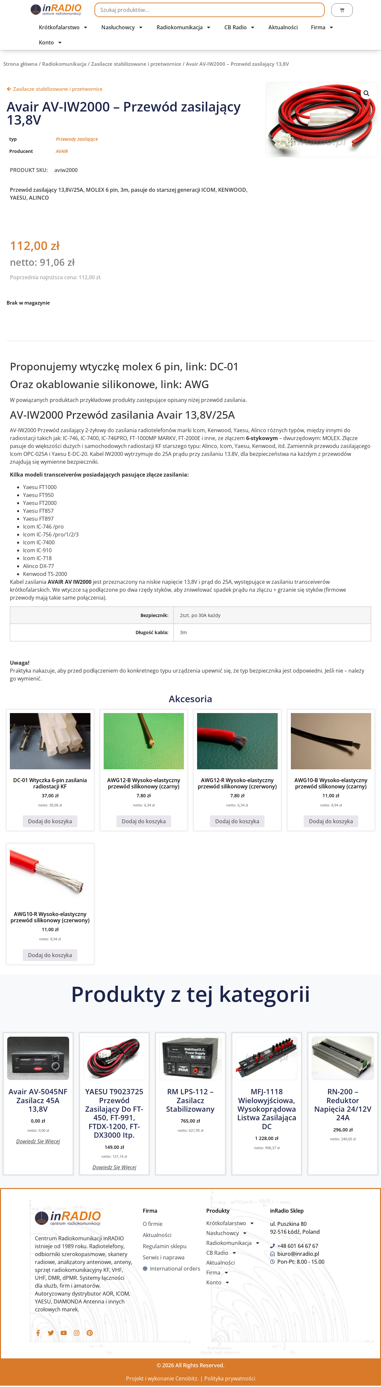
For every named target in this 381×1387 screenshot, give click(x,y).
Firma (322, 27)
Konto (51, 42)
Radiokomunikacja (184, 27)
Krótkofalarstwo (63, 27)
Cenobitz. (187, 1379)
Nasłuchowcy (122, 27)
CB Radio (239, 27)
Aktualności (283, 27)
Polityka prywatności (229, 1379)
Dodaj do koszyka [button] (50, 821)
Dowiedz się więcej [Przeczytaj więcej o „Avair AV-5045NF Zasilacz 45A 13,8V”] (38, 1141)
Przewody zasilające (77, 139)
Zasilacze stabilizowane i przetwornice (136, 64)
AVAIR (62, 151)
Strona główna (20, 64)
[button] (366, 93)
